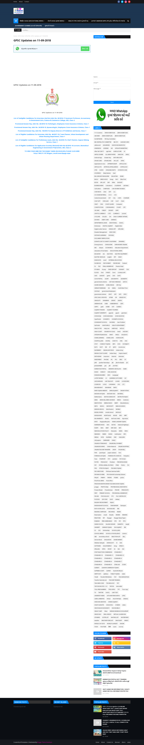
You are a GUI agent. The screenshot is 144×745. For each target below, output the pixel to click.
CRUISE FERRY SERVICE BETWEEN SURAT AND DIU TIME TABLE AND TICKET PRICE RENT (115, 732)
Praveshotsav (108, 490)
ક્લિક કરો (85, 49)
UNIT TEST (115, 592)
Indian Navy (113, 353)
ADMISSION (97, 148)
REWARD (124, 515)
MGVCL (102, 406)
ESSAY (120, 257)
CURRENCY (116, 213)
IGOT (101, 347)
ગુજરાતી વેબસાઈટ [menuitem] (49, 26)
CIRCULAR (105, 201)
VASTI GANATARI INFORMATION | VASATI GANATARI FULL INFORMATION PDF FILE (116, 690)
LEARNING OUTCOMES (116, 378)
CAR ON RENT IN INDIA (118, 189)
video (124, 605)
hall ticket (97, 325)
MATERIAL (120, 394)
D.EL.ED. (104, 216)
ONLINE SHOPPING (123, 446)
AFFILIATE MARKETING (121, 148)
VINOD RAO (97, 614)
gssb (102, 307)
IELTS (95, 347)
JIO (127, 362)
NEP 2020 (113, 428)
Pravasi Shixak (98, 490)
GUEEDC (119, 307)
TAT (115, 577)
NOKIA (110, 434)
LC (106, 378)
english (110, 257)
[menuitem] (16, 20)
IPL (111, 359)
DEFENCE (113, 220)
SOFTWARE (97, 546)
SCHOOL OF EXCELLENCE (113, 533)
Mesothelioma (124, 403)
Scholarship (106, 530)
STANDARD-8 (98, 564)
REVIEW (118, 515)
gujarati (111, 313)
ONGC (114, 440)
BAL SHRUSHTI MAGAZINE (101, 176)
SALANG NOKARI (110, 524)
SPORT (110, 549)
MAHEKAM (108, 387)
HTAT (96, 344)
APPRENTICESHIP (112, 164)
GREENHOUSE (98, 303)
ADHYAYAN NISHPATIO (118, 145)
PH (128, 465)
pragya (96, 487)
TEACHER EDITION (124, 577)
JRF (109, 366)
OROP (114, 449)
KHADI (96, 372)
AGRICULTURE (117, 151)
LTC (123, 384)
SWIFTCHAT (97, 574)
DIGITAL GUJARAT (108, 226)
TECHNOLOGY (110, 583)
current (124, 213)
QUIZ (111, 499)
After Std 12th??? (99, 151)
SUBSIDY (96, 568)
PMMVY (103, 477)
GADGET (102, 275)
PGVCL (123, 465)
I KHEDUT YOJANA (105, 344)
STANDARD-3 (108, 558)
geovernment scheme (100, 282)
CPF (124, 207)
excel (104, 260)
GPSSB (111, 297)
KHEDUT (103, 372)
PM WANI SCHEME (99, 474)
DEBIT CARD (105, 220)
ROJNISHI (97, 521)
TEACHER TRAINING (114, 580)
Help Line (106, 328)
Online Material (111, 446)
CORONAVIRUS (110, 207)
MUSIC (107, 418)
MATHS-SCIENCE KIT (109, 397)
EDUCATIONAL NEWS (116, 251)
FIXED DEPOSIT (112, 269)
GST (113, 307)
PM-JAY (96, 477)
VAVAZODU (109, 605)
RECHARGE (112, 512)
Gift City (118, 285)
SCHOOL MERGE (99, 533)
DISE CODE (112, 232)
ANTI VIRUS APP (117, 157)
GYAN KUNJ (97, 316)
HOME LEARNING (99, 338)
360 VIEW (97, 136)
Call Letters (97, 189)
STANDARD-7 (118, 561)
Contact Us (110, 742)
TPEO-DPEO (111, 589)
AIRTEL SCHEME (98, 154)
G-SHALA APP (121, 272)
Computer (119, 204)
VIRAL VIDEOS (107, 614)
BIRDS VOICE (104, 179)
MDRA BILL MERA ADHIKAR (107, 400)
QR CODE (104, 499)
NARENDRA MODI (99, 425)
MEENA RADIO (108, 403)
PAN (95, 453)
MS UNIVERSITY (98, 418)
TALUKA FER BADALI (106, 577)
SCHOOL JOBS (116, 530)
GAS (114, 275)
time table (119, 586)
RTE (115, 521)
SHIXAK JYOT (110, 543)
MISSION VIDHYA (99, 409)
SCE (99, 530)
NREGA (96, 437)
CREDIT (104, 210)
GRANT (113, 300)
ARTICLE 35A (122, 164)
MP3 (120, 415)
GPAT (110, 294)
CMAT (96, 204)
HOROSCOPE (119, 338)
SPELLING (97, 549)
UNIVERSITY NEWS (99, 595)
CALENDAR (118, 185)
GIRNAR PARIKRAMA (100, 288)
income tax (122, 347)
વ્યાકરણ (121, 627)
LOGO (104, 384)
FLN (128, 269)
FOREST (108, 272)
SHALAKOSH (107, 540)
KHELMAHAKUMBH (99, 375)
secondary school (104, 536)
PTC (113, 496)
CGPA (119, 198)
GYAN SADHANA (108, 316)
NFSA (126, 431)
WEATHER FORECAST (107, 620)
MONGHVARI (98, 415)
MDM (95, 400)
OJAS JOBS (122, 437)
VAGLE (108, 599)
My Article (125, 418)
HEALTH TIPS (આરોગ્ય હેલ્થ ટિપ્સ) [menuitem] (78, 21)
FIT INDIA (97, 269)
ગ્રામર (114, 627)
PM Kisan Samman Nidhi (113, 471)
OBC (115, 437)
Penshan (112, 462)
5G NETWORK (98, 139)
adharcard (97, 145)
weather (96, 620)
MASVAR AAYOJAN (99, 394)
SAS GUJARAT (118, 527)
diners (123, 742)
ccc (114, 192)
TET (118, 583)
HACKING (112, 322)
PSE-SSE (96, 496)
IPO (116, 359)
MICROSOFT (110, 406)
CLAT (117, 201)
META (96, 406)
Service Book (98, 540)
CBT (110, 192)
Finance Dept (119, 266)
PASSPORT (102, 459)
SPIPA (103, 549)
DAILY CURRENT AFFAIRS (120, 216)
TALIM (96, 577)
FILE (99, 266)
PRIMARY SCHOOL (105, 493)
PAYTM (96, 462)
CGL (114, 198)
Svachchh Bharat (117, 571)
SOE (121, 543)
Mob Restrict (109, 409)
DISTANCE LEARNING (100, 235)
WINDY (126, 620)
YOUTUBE (103, 627)
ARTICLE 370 (97, 167)
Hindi (118, 331)
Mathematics (98, 397)
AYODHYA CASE (122, 170)
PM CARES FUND (99, 471)
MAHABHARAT (98, 387)
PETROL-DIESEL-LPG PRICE (106, 465)
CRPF (117, 210)
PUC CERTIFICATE (121, 496)
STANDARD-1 (118, 552)
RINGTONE (97, 518)
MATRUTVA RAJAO (123, 397)
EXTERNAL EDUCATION (115, 260)
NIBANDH (97, 434)
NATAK (114, 425)
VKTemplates (24, 742)
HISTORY (125, 331)
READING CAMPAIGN (100, 512)
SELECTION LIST (116, 536)
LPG (119, 384)
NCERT (96, 428)
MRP (125, 415)
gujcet (117, 313)
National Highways (123, 425)
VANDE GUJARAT (113, 602)
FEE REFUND (116, 263)
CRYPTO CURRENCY (100, 213)
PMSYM (110, 477)
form (114, 272)
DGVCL (121, 223)
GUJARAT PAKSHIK (99, 310)
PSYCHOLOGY (105, 496)
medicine (125, 400)
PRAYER (117, 490)
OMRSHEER (106, 440)
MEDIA (119, 400)
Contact (26, 2)
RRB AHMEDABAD (107, 521)
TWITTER (100, 592)
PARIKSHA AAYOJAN (100, 456)
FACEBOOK (97, 263)
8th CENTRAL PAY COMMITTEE (102, 142)
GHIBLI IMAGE (110, 285)
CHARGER (126, 198)
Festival (124, 263)
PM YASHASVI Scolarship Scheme (116, 474)
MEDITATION (98, 403)
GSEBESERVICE (114, 303)
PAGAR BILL (121, 449)
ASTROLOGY (123, 167)
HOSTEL (108, 341)
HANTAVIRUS (106, 325)
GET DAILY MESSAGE (114, 282)
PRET (95, 493)
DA (110, 216)
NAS (108, 425)
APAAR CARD (98, 161)
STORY (124, 564)
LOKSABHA (112, 384)
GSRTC (96, 307)
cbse (105, 192)
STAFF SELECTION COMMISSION (103, 552)
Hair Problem (121, 322)
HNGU (117, 335)
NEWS (120, 431)
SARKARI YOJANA (107, 527)
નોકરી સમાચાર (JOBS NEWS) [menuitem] (56, 21)
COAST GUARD (109, 204)
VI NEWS (117, 605)
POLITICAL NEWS (99, 481)
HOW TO (115, 341)
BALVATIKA (115, 176)
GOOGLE (97, 291)
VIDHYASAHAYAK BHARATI (101, 608)
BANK (121, 176)
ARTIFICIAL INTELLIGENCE (111, 167)
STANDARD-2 (98, 558)
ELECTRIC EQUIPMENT (121, 254)
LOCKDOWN (125, 381)
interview (121, 356)
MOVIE (115, 415)
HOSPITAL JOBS (98, 341)
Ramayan (123, 505)
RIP (104, 518)
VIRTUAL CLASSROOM (120, 614)
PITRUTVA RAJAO (104, 468)
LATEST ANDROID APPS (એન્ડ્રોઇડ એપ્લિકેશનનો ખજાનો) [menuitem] (108, 21)
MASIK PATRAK (125, 390)
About (20, 2)
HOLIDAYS (124, 335)
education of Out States (101, 251)
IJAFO (114, 347)
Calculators (109, 185)
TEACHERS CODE (99, 583)
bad (114, 173)
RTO (124, 521)
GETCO (125, 282)
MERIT (116, 403)
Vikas (105, 611)
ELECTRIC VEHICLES (99, 257)
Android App (98, 157)
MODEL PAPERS (98, 412)
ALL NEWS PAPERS (110, 154)
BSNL (113, 182)
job (105, 366)
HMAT (111, 335)
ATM (95, 170)
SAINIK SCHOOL (98, 524)
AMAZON (120, 154)
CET (109, 198)
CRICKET (110, 210)
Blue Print (123, 179)
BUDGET (120, 182)
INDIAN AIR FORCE (109, 350)
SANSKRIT (97, 527)
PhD (95, 468)
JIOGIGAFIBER (98, 366)
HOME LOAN (110, 338)
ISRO (121, 359)
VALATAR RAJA (117, 599)
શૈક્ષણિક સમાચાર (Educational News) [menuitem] (31, 21)
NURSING (108, 437)
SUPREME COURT (99, 571)
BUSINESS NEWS (98, 185)
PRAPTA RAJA (104, 487)
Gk (109, 288)
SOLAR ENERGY (107, 546)
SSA (119, 549)
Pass (95, 459)
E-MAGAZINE (108, 244)
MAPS (115, 387)
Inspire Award (123, 353)
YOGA (96, 627)
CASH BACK (97, 192)
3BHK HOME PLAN (107, 136)
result (105, 515)
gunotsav (124, 313)
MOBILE (118, 409)
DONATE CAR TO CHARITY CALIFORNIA (105, 241)
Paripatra (126, 456)
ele (104, 254)
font (102, 272)
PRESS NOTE (125, 490)
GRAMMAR (106, 300)
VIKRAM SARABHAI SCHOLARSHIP (119, 611)
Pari (120, 453)
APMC (122, 161)
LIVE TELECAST (109, 381)
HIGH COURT (98, 331)
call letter (125, 185)
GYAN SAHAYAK (119, 316)
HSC (126, 341)
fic (95, 266)
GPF (115, 294)
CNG (101, 204)
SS (114, 549)
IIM (106, 347)
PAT (109, 459)
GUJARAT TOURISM (112, 310)
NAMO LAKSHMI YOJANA (119, 422)
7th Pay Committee (110, 139)
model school (109, 412)
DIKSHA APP (112, 229)
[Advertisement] (52, 66)
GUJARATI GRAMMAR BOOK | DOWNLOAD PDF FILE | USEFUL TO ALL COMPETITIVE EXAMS (116, 722)
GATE (118, 275)
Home (15, 2)
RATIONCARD (111, 508)
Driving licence (98, 244)
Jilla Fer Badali (120, 362)
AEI (112, 148)
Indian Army (119, 350)
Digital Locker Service (100, 229)
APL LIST (116, 161)
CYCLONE (97, 216)
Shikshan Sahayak (99, 543)
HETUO (122, 328)
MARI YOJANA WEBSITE (100, 390)
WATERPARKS (124, 617)
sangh (127, 524)
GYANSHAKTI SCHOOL (100, 322)
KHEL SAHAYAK (112, 372)
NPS (125, 434)
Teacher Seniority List (100, 580)
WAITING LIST (114, 617)
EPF (115, 257)
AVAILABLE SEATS (111, 170)
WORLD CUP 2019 (99, 623)
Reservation (97, 515)
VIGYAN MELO (116, 608)
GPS (120, 294)
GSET (121, 303)
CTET (109, 213)
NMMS (104, 434)
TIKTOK (112, 586)
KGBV (124, 369)
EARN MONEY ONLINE (121, 244)
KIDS (109, 375)
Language (115, 375)
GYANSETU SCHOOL (117, 319)
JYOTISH (115, 366)
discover (117, 742)
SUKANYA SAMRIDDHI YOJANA (110, 568)
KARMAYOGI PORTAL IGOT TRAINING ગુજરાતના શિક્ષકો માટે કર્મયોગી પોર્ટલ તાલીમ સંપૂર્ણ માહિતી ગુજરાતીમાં (116, 681)
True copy (125, 589)
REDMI (119, 512)
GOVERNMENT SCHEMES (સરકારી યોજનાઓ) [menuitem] (28, 26)
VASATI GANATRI (99, 605)
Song (115, 546)
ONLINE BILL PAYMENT (115, 443)
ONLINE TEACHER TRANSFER (102, 449)
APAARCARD (107, 161)
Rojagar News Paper (120, 518)
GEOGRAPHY (114, 279)
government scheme (100, 294)
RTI (120, 521)
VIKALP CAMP (98, 611)
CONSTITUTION (98, 207)
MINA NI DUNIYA (120, 406)
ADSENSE (105, 148)
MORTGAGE (107, 415)
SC (95, 530)
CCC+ (110, 195)
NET (120, 428)
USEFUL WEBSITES (99, 599)
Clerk (122, 201)
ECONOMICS (109, 248)
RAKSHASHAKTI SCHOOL (101, 505)
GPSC (125, 294)
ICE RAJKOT (126, 344)
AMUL (127, 154)
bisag (111, 179)
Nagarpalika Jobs (105, 422)
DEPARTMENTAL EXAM (100, 223)
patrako (115, 459)
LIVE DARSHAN (98, 381)
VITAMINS (97, 617)
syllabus (106, 574)
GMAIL (114, 288)
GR (116, 297)
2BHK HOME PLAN (122, 133)
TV (95, 592)
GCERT (107, 279)
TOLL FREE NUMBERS (100, 589)
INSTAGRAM (97, 356)
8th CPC (116, 142)
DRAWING (121, 241)
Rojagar (109, 518)
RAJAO (112, 502)
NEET (107, 428)
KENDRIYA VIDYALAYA (115, 369)
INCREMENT (97, 350)
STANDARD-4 (118, 558)
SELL (124, 536)
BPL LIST (102, 182)
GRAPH (120, 300)
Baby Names (107, 173)
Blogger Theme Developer (44, 742)
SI (116, 543)
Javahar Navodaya (104, 362)
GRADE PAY (122, 297)
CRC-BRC (97, 210)
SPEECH (121, 546)
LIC (125, 378)
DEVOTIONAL (113, 223)
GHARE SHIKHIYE (99, 285)
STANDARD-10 (98, 555)
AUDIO (101, 170)
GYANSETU (106, 319)
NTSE (102, 437)
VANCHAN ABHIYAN (100, 602)
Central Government (100, 198)
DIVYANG (111, 235)
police (122, 477)
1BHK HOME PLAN (110, 133)
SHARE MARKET (118, 540)
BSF (109, 182)
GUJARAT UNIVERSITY (100, 313)
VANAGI (125, 599)
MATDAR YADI (111, 394)
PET (95, 465)
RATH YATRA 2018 (99, 508)
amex (128, 742)
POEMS (116, 477)
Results (111, 515)
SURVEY (108, 571)
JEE (112, 362)
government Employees (108, 291)
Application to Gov (99, 164)
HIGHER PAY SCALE (109, 331)
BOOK (96, 182)
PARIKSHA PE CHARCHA (114, 456)
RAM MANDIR (114, 505)
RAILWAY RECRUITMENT (101, 502)
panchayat (102, 453)
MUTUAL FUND (115, 418)
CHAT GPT (97, 201)
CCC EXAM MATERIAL (100, 195)
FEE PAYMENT (107, 263)
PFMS (117, 465)
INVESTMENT (98, 359)
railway (117, 499)
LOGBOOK (97, 384)
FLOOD (96, 272)
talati (123, 574)
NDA (102, 428)
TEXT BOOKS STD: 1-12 (100, 586)
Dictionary (97, 226)
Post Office (109, 481)
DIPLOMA (121, 229)
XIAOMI (122, 623)
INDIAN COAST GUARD (100, 353)
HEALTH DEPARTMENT (118, 325)
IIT (110, 347)
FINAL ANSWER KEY (108, 266)
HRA (121, 341)
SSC (123, 549)
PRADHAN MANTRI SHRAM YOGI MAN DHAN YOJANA (109, 484)
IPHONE (106, 359)
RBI (118, 508)
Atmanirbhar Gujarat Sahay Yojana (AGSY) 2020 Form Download (114, 672)
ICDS (119, 344)
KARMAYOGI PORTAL (100, 369)
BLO (117, 179)
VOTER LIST (105, 617)
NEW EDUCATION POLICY (101, 431)
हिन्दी (109, 627)
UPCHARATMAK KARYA (113, 595)
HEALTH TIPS (98, 328)
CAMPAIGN (106, 189)
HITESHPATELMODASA (100, 335)
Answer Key (107, 157)
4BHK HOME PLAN (120, 136)
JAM (95, 362)
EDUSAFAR (97, 254)
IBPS (114, 344)
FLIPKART (121, 269)
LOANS (117, 381)
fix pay (104, 269)
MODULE (118, 412)
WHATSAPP (119, 620)
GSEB (106, 303)
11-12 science (98, 133)
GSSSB (107, 307)
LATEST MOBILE (98, 378)
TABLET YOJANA (115, 574)
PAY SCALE (123, 459)
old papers (97, 440)
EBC (95, 248)
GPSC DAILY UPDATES (24, 36)
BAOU (96, 179)
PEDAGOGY (104, 462)
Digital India (118, 226)
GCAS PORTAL (98, 279)
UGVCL (108, 592)
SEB (95, 536)
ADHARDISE (106, 145)
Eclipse (101, 248)
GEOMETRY (124, 279)
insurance (106, 356)
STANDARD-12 (120, 555)
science (124, 533)
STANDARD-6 (108, 561)
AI (124, 151)
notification (118, 434)
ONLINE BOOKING (99, 446)
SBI (125, 527)
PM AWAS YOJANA (116, 468)
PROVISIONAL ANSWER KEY (119, 493)
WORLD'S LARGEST (112, 623)
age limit (108, 151)
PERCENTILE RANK (122, 462)
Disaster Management (100, 232)
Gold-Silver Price (123, 288)
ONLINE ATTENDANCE (100, 443)
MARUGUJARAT (114, 390)
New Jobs (113, 431)
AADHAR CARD (125, 142)
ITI (125, 359)
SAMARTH (120, 524)
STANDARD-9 (108, 564)
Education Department (121, 248)
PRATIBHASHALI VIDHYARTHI (119, 487)
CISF (112, 201)
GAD (95, 275)
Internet (114, 356)
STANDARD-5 (98, 561)
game (108, 275)
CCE (115, 195)
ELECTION (110, 254)
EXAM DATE (97, 260)
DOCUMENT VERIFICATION (101, 238)
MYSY (96, 422)
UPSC (123, 595)
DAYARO (96, 220)
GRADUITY (97, 300)
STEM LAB (117, 564)
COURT (119, 207)
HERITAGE (114, 328)
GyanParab (97, 319)
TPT (119, 589)
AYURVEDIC (97, 173)
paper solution (112, 453)
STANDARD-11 (109, 555)
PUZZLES (97, 499)
